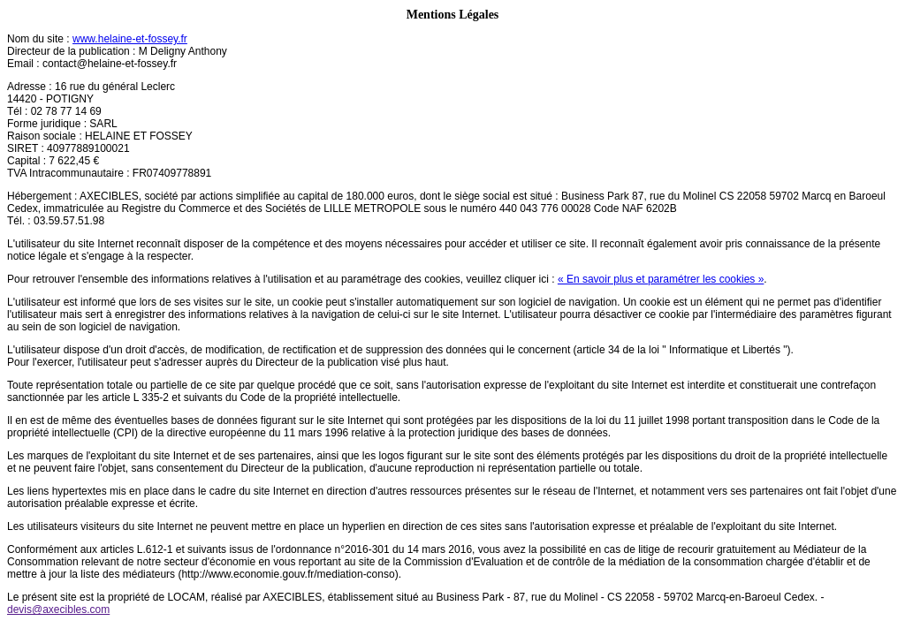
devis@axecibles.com (58, 609)
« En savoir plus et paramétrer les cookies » (661, 279)
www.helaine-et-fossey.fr (129, 39)
